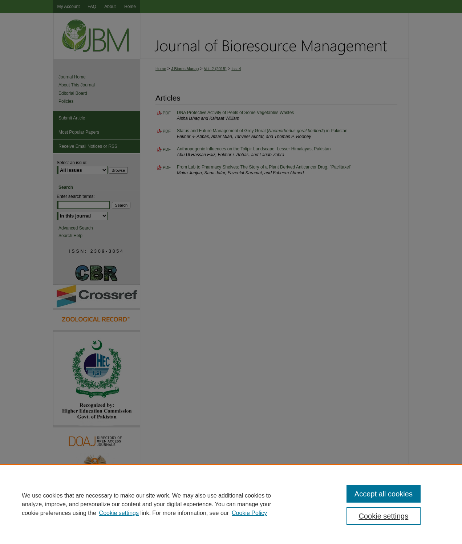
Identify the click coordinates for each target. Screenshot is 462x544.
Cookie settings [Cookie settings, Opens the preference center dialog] (384, 516)
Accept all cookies (383, 494)
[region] (231, 504)
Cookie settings (119, 513)
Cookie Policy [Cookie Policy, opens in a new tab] (249, 513)
